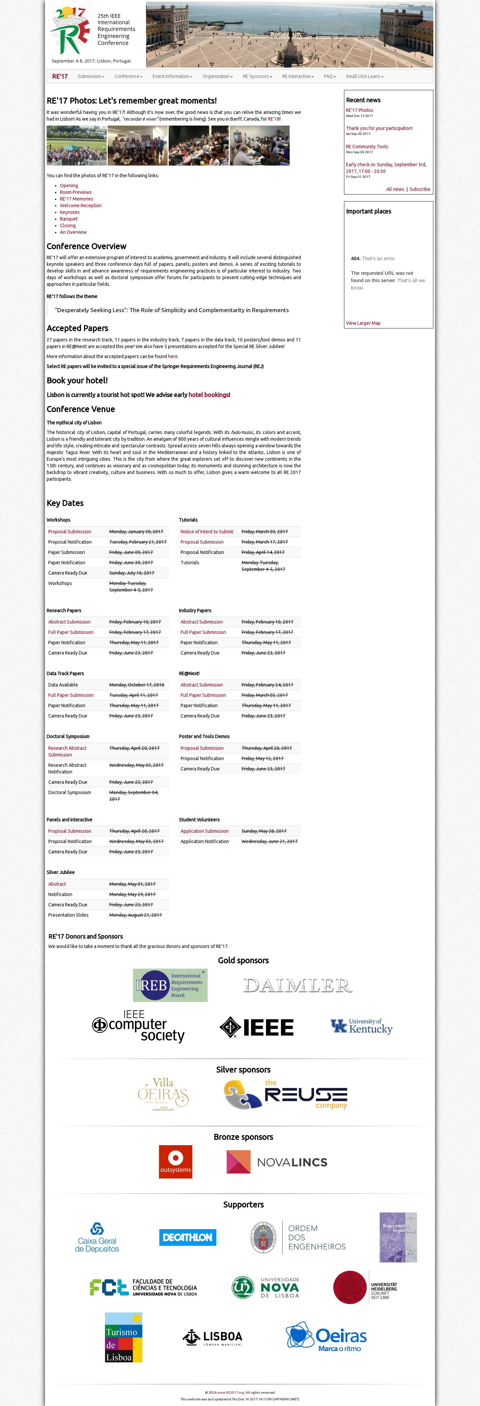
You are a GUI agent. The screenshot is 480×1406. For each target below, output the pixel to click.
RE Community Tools (367, 146)
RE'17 (60, 76)
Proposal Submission (69, 531)
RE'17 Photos (359, 110)
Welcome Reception (81, 205)
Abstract (57, 884)
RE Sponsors (257, 76)
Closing (68, 225)
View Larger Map (363, 323)
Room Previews (76, 192)
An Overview (73, 232)
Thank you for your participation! (379, 128)
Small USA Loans (365, 76)
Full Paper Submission (71, 632)
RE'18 (274, 119)
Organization (218, 76)
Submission (91, 76)
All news (395, 189)
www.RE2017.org (230, 1392)
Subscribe (420, 189)
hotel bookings (209, 394)
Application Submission (205, 831)
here (173, 356)
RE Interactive (298, 76)
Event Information (173, 76)
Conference (129, 76)
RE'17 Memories (76, 199)
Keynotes (70, 212)
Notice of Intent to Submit (207, 531)
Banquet (69, 219)
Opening (69, 185)
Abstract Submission (69, 622)
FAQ (330, 76)
